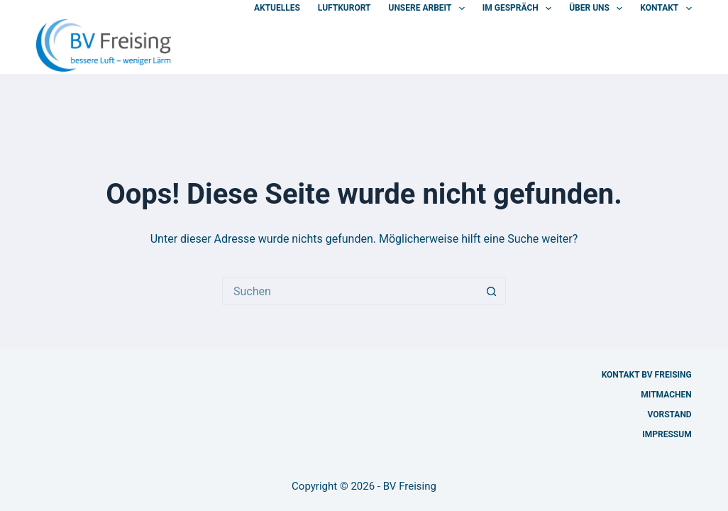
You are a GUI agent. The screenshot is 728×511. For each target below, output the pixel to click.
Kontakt (665, 8)
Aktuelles (277, 8)
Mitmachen (666, 395)
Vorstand (669, 414)
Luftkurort (344, 8)
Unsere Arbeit (429, 8)
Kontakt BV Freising (647, 375)
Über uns (598, 8)
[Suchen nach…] (350, 291)
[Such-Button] (492, 291)
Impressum (666, 434)
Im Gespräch (519, 8)
